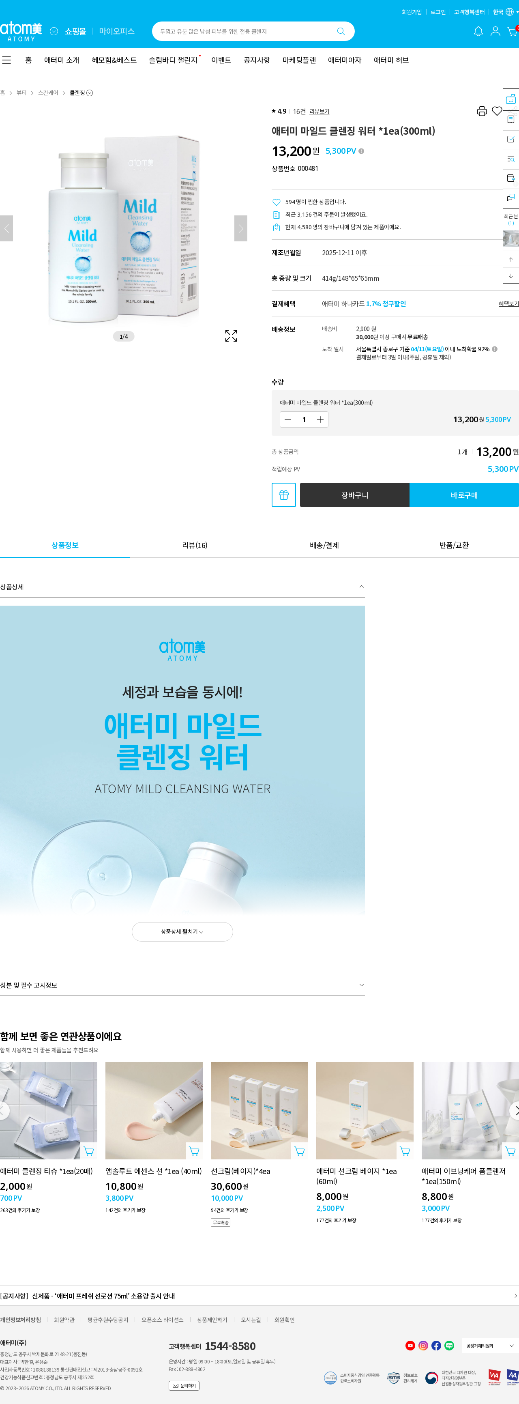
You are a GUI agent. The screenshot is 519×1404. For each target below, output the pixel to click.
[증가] (320, 419)
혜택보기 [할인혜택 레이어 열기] (509, 303)
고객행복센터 (469, 12)
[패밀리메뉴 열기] (54, 31)
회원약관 (64, 1320)
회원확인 (285, 1320)
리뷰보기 (319, 111)
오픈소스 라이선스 (163, 1320)
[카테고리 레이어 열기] (6, 60)
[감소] (288, 419)
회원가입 (412, 12)
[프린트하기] (481, 111)
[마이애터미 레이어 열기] (495, 31)
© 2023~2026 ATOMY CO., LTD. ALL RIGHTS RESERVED (55, 1388)
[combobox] (54, 31)
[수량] (304, 419)
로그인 (438, 12)
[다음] (240, 228)
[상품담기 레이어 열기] (88, 1150)
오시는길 (251, 1320)
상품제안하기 (212, 1320)
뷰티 (22, 92)
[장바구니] (512, 31)
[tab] (65, 544)
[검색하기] (341, 31)
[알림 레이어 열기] (478, 31)
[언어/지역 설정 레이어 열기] (506, 11)
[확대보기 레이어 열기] (123, 228)
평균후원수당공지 (108, 1320)
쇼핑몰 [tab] (75, 31)
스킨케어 (48, 92)
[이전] (6, 228)
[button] (511, 259)
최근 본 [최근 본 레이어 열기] (511, 219)
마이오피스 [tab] (117, 31)
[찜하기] (497, 111)
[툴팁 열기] (361, 151)
